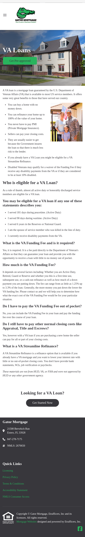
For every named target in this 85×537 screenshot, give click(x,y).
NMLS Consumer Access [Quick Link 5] (16, 496)
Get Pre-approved (20, 60)
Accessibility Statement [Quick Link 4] (15, 490)
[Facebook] (80, 529)
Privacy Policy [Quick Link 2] (10, 477)
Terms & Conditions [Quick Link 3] (13, 483)
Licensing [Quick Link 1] (8, 470)
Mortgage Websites (26, 521)
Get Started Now (42, 402)
